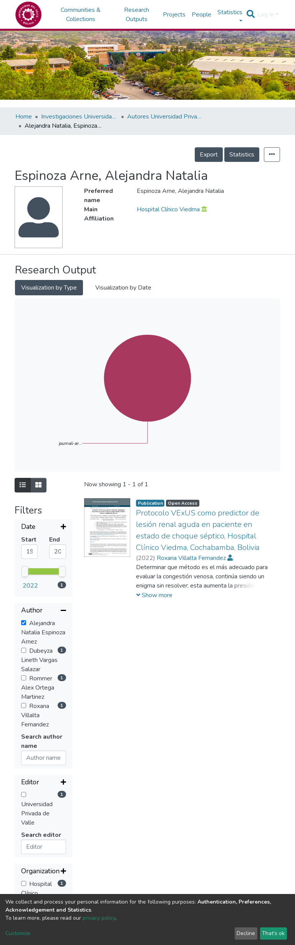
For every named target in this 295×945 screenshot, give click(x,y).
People (201, 14)
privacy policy (99, 918)
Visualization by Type (49, 287)
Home (23, 116)
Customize (17, 933)
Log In (265, 14)
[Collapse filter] (43, 549)
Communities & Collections (81, 14)
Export (209, 154)
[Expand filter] (43, 527)
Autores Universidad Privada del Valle (165, 116)
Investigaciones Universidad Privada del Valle (79, 116)
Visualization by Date (123, 287)
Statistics (241, 154)
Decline (246, 933)
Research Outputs (136, 14)
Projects (174, 14)
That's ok (273, 933)
